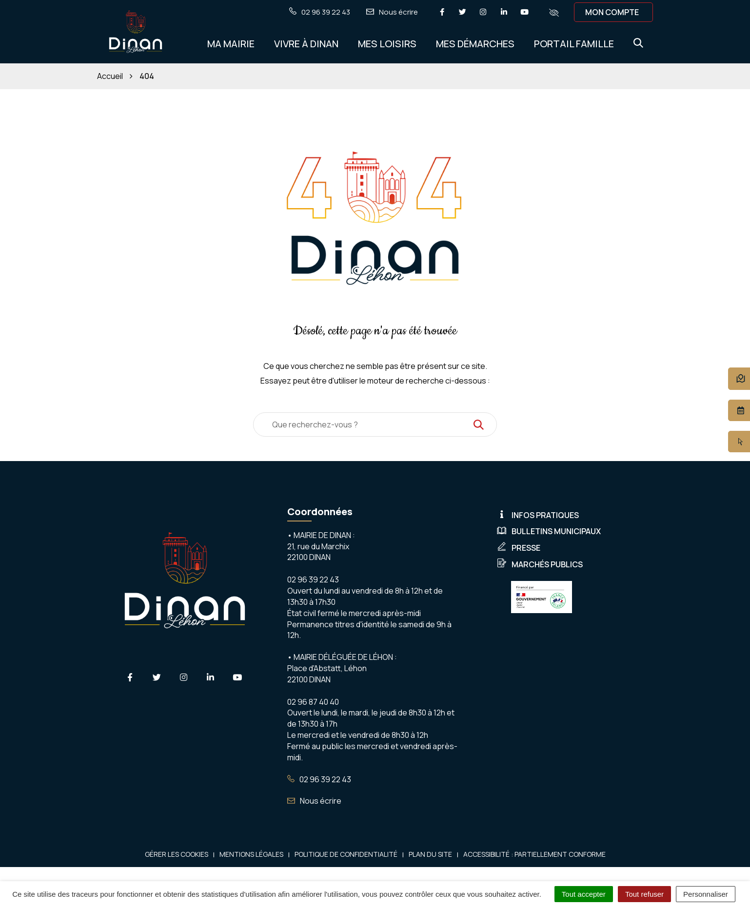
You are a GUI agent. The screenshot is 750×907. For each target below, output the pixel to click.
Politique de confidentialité (346, 854)
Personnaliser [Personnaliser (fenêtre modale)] (705, 894)
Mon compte (612, 12)
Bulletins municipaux (549, 531)
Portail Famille (574, 43)
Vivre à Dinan (306, 43)
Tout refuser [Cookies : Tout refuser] (644, 894)
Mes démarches (475, 43)
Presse (518, 547)
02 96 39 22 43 (319, 779)
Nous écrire (314, 800)
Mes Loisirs (387, 43)
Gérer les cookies (176, 854)
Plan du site (430, 854)
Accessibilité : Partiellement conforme (534, 854)
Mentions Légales (251, 854)
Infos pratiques (538, 515)
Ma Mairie (231, 43)
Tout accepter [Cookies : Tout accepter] (584, 894)
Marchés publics (540, 564)
